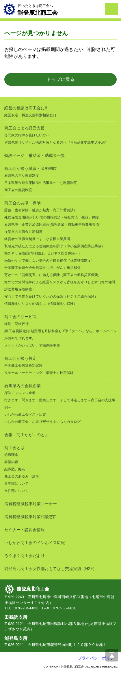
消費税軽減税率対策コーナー (30, 503)
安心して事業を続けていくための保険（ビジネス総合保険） (51, 296)
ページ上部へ (111, 655)
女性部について (16, 491)
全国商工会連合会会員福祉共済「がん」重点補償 (42, 268)
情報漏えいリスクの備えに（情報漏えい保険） (40, 304)
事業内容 (11, 462)
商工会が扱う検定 (20, 358)
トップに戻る (61, 79)
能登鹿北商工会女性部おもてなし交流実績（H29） (50, 568)
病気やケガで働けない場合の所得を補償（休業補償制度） (49, 260)
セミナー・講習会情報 (24, 529)
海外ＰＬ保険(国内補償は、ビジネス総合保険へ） (43, 253)
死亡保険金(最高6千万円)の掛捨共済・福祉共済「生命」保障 (51, 217)
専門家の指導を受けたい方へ (26, 135)
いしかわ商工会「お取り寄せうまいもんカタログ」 (44, 422)
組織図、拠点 (14, 469)
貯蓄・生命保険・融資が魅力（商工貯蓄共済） (40, 210)
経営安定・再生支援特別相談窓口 (30, 115)
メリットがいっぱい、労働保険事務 (32, 345)
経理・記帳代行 (16, 324)
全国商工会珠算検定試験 (23, 366)
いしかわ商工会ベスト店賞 (25, 414)
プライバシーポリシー (98, 658)
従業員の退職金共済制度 (23, 232)
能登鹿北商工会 (33, 588)
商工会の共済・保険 (22, 203)
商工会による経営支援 (24, 128)
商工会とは (14, 447)
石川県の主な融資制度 (21, 176)
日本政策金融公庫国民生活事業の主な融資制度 (40, 183)
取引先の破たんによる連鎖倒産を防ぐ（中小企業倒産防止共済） (54, 246)
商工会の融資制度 (18, 190)
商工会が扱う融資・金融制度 (30, 168)
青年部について (16, 484)
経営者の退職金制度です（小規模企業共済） (39, 239)
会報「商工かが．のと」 (26, 434)
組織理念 (11, 455)
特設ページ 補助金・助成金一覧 (34, 155)
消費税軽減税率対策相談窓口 (30, 516)
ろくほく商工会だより (24, 555)
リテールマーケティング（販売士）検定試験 (39, 373)
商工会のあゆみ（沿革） (23, 476)
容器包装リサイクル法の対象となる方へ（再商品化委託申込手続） (56, 142)
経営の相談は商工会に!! (25, 108)
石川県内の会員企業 (22, 385)
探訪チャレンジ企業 (20, 393)
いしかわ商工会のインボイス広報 (34, 542)
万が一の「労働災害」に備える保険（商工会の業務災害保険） (52, 275)
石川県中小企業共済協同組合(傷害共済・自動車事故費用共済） (53, 225)
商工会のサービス (20, 316)
